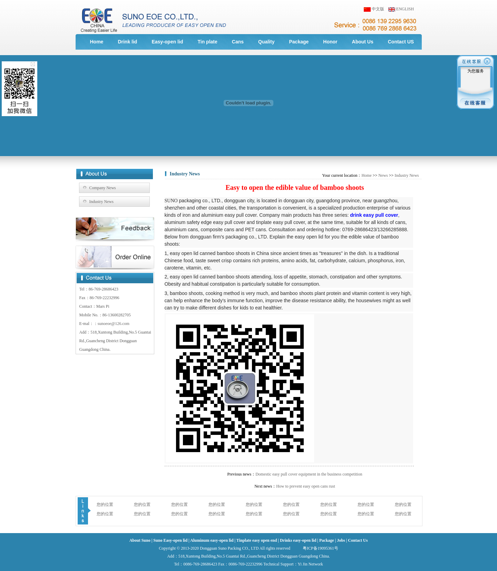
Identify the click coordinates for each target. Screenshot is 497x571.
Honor (330, 41)
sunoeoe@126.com (113, 323)
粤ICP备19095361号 (320, 548)
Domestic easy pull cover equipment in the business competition (308, 474)
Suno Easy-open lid (170, 540)
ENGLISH (405, 9)
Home (97, 41)
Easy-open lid (167, 41)
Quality (266, 41)
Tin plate (207, 41)
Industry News (101, 201)
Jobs (341, 540)
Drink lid (127, 41)
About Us (362, 41)
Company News (102, 187)
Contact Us (358, 540)
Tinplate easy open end (256, 540)
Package (299, 41)
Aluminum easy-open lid (211, 540)
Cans (238, 41)
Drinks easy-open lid (298, 540)
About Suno (139, 540)
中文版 (378, 9)
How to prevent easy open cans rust (305, 486)
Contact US (401, 41)
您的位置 (105, 504)
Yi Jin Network (310, 564)
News (383, 175)
